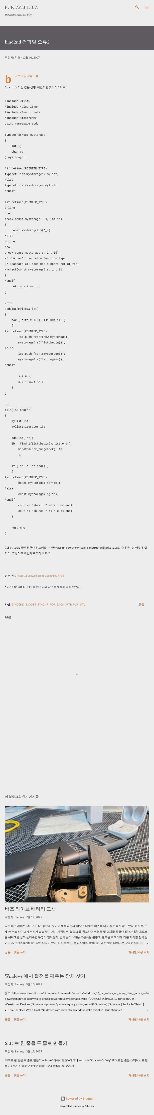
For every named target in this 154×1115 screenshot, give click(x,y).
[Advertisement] (77, 754)
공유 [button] (141, 604)
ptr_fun (72, 604)
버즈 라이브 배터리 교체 (30, 909)
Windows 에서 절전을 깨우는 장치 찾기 (45, 976)
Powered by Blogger (77, 1098)
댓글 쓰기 (20, 952)
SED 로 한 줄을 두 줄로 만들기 (36, 1043)
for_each (57, 604)
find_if (43, 604)
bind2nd (18, 604)
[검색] (137, 7)
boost (31, 604)
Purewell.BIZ (21, 7)
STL (82, 604)
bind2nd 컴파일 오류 (26, 76)
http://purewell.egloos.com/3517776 (41, 575)
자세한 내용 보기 (138, 952)
